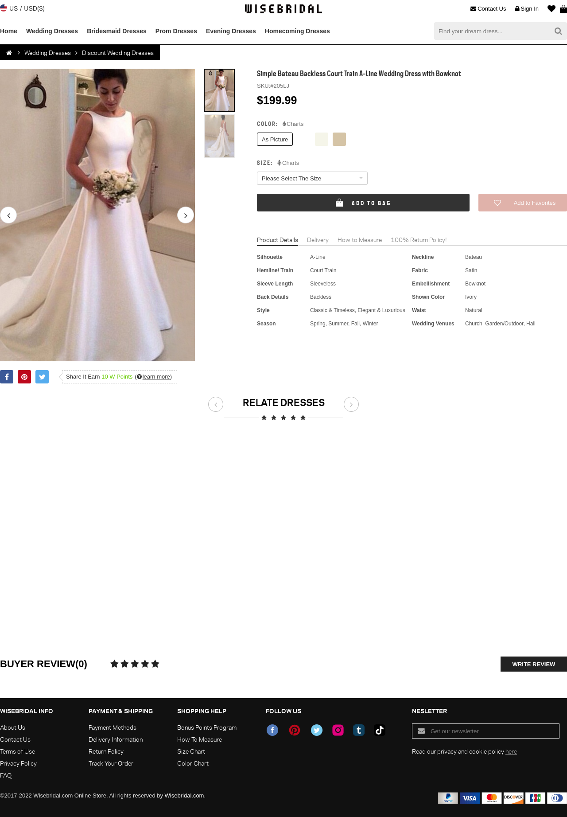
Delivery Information (116, 739)
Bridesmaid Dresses (117, 31)
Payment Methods (112, 727)
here (511, 751)
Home (8, 31)
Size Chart (191, 751)
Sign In (527, 8)
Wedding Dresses (52, 31)
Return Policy (106, 751)
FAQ (6, 775)
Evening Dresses (231, 31)
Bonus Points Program (207, 727)
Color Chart (193, 763)
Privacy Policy (18, 763)
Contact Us (488, 8)
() (153, 376)
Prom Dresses (176, 31)
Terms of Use (17, 751)
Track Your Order (111, 763)
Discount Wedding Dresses (118, 52)
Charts (293, 124)
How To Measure (199, 739)
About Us (12, 727)
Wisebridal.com (184, 795)
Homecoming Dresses (297, 31)
